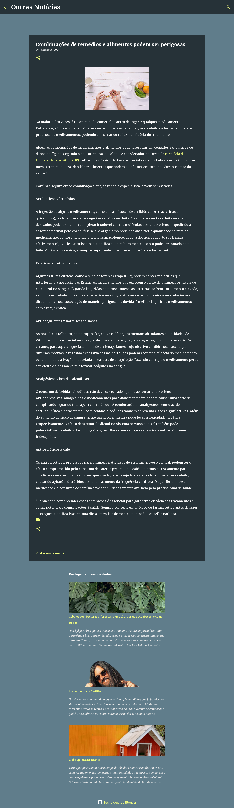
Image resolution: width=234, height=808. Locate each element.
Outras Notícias (35, 7)
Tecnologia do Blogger (117, 802)
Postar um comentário (52, 553)
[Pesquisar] (66, 7)
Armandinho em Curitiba (85, 691)
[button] (38, 58)
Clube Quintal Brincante (84, 759)
